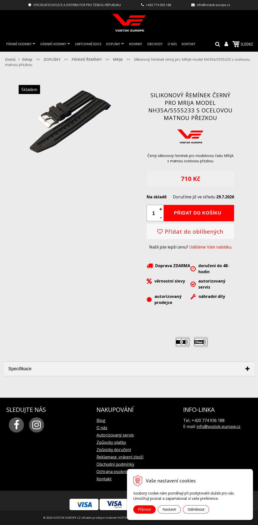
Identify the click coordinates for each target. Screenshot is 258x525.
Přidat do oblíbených (190, 231)
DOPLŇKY (113, 44)
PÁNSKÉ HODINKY (18, 44)
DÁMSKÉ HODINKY (53, 44)
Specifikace (19, 368)
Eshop (27, 59)
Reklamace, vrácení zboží (119, 457)
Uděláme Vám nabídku (210, 247)
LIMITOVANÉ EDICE (88, 44)
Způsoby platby (111, 442)
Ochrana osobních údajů (119, 471)
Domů (10, 59)
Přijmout (144, 509)
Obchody (155, 44)
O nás (172, 44)
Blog (100, 420)
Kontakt (189, 44)
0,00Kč (243, 44)
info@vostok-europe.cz (213, 5)
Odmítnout (196, 509)
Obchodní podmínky (115, 464)
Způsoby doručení (113, 449)
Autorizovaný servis (115, 435)
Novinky (135, 44)
